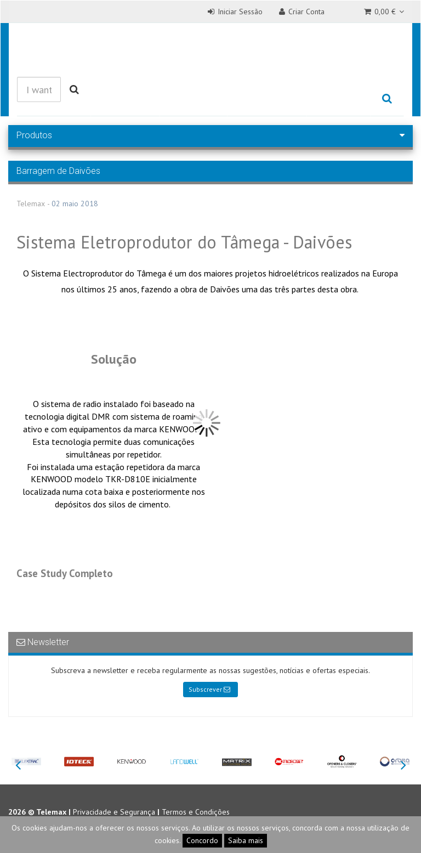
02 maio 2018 (75, 203)
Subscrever (209, 689)
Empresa (338, 99)
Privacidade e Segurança (114, 812)
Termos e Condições (196, 812)
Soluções (193, 99)
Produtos (125, 99)
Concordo (202, 840)
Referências (267, 99)
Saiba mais (245, 840)
